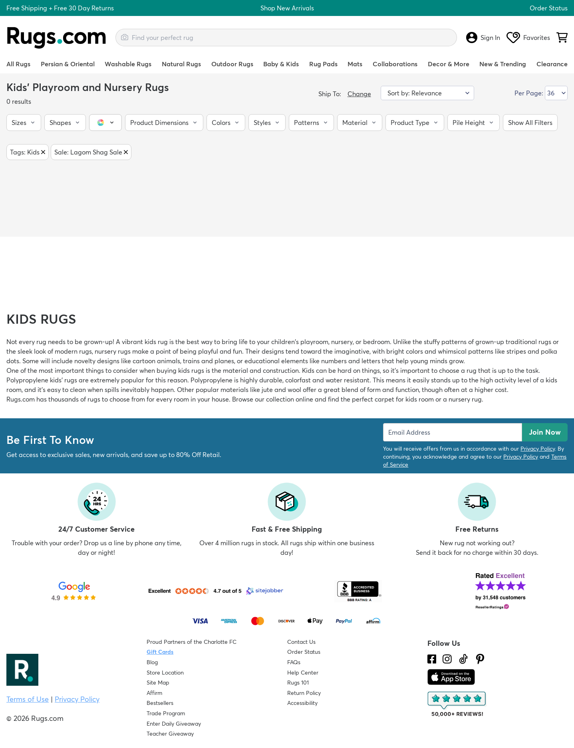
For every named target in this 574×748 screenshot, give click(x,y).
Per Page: (528, 93)
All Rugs (18, 64)
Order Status (549, 8)
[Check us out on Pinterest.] (480, 659)
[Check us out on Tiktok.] (463, 659)
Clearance (552, 64)
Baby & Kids (281, 64)
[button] (23, 122)
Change (359, 94)
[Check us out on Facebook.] (432, 659)
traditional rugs (528, 342)
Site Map (158, 682)
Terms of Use (27, 699)
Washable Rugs (128, 64)
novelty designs (96, 361)
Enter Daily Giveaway (174, 723)
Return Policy (304, 693)
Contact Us (301, 641)
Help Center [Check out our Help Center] (302, 672)
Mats (355, 64)
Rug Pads (323, 64)
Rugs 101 (298, 682)
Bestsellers (160, 702)
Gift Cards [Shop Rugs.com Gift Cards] (160, 651)
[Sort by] (427, 93)
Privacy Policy (537, 448)
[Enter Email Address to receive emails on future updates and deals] (452, 432)
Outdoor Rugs (232, 64)
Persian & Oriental (68, 64)
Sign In (483, 37)
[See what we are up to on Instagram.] (447, 659)
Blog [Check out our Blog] (152, 662)
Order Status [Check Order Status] (303, 651)
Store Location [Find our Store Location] (165, 672)
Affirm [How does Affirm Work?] (154, 693)
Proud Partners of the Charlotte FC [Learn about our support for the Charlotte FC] (191, 641)
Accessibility (302, 702)
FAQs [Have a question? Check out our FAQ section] (293, 662)
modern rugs (73, 351)
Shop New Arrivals (287, 8)
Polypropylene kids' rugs (41, 380)
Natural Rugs (181, 64)
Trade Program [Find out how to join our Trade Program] (166, 713)
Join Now (545, 432)
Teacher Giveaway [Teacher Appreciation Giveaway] (170, 733)
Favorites (528, 37)
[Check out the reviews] (457, 704)
